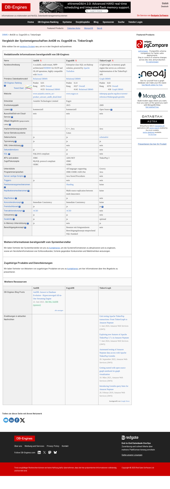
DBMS (5, 35)
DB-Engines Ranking (48, 22)
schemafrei (103, 137)
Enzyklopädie (83, 22)
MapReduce (9, 198)
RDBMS (47, 68)
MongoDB (88, 28)
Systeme (67, 22)
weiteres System (27, 46)
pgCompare (143, 51)
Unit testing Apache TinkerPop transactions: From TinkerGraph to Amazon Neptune (113, 319)
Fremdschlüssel (11, 206)
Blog (96, 22)
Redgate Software (159, 15)
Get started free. (152, 107)
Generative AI (159, 126)
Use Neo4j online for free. (152, 85)
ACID (35, 211)
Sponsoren (108, 22)
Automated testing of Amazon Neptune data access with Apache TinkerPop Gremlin (112, 352)
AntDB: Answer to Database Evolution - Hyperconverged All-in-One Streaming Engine (47, 295)
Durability (8, 219)
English (165, 3)
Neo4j (99, 28)
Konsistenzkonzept (12, 202)
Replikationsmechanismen (15, 190)
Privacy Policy (53, 446)
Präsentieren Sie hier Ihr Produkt (152, 144)
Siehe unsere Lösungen (132, 455)
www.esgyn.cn (72, 94)
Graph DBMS (105, 79)
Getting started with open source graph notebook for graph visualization (112, 371)
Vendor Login (135, 22)
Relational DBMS (40, 79)
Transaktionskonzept (13, 210)
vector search (154, 128)
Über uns (18, 446)
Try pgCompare (152, 62)
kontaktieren (54, 248)
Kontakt (65, 446)
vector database (148, 132)
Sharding (70, 184)
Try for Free (152, 134)
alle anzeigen (59, 310)
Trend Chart (19, 88)
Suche (121, 22)
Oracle (39, 74)
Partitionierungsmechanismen (17, 184)
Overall (49, 86)
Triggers (7, 180)
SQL (6, 154)
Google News (125, 401)
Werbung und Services (34, 446)
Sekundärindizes (11, 149)
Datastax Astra (73, 28)
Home (31, 22)
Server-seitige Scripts (13, 176)
